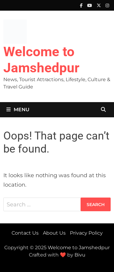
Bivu (79, 255)
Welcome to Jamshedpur (41, 60)
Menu (17, 109)
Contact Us (25, 233)
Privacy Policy (86, 233)
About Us (54, 233)
